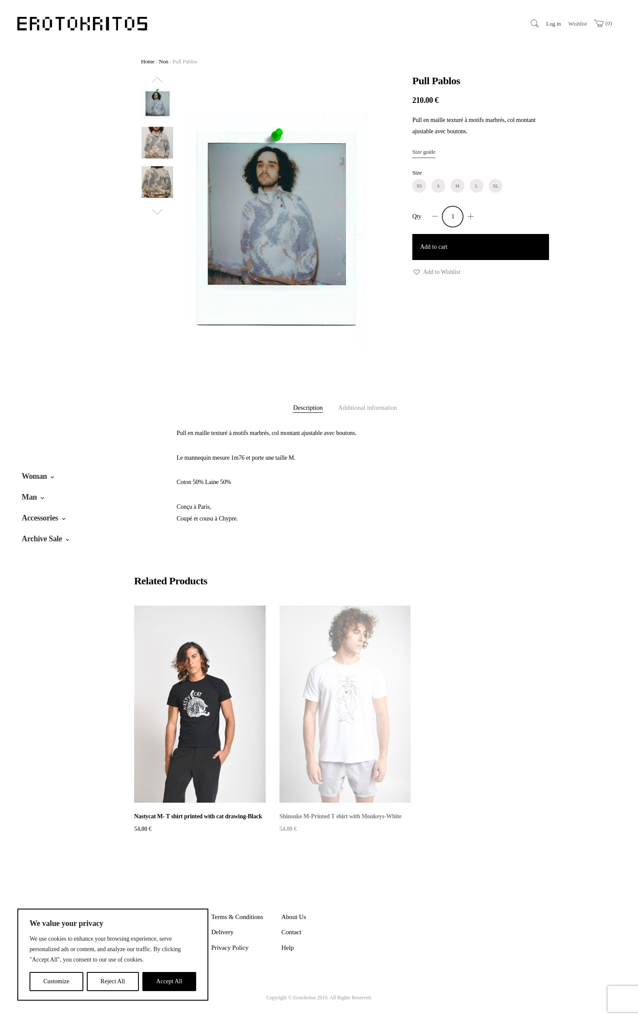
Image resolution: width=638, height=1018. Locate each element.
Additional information (367, 407)
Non (163, 61)
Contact (291, 932)
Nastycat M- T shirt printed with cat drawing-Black (198, 816)
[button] (436, 272)
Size (417, 172)
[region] (112, 955)
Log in (553, 23)
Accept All (169, 981)
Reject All (113, 981)
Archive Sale (42, 538)
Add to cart (433, 247)
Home (148, 61)
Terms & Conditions (237, 916)
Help (287, 947)
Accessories (40, 518)
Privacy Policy (230, 947)
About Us (293, 916)
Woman (34, 476)
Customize (56, 981)
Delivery (222, 932)
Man (29, 497)
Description (307, 407)
